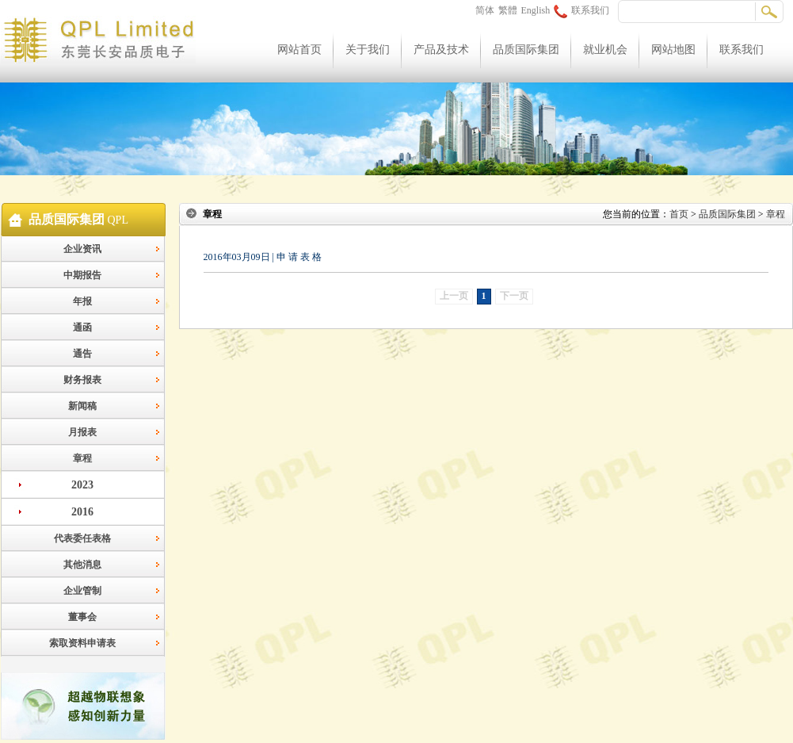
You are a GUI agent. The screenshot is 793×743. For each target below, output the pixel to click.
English (536, 10)
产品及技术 (441, 50)
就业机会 (605, 50)
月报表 (82, 432)
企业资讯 (82, 249)
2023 (82, 485)
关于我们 (367, 50)
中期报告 (82, 275)
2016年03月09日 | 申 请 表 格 (263, 256)
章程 (82, 458)
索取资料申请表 (82, 643)
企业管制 (82, 590)
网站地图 (673, 50)
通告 (82, 353)
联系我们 (581, 10)
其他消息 (82, 564)
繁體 (507, 10)
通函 (82, 327)
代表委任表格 (82, 538)
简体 (484, 10)
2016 (82, 512)
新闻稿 (82, 406)
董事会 (82, 616)
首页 (678, 214)
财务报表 (82, 379)
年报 (82, 301)
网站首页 (299, 50)
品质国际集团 (526, 50)
